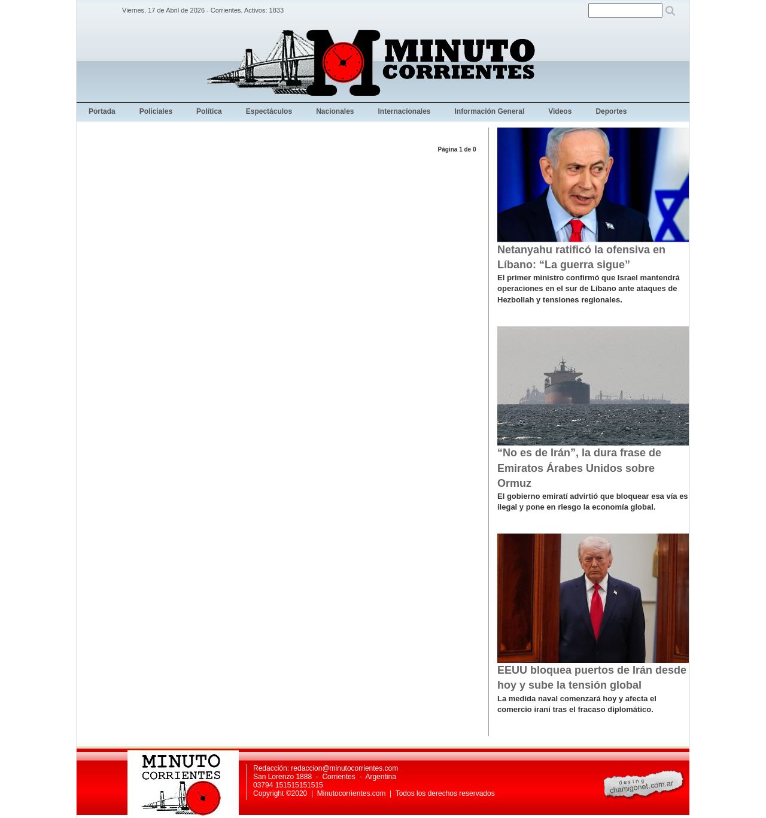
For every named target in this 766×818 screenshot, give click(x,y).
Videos (560, 111)
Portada (102, 111)
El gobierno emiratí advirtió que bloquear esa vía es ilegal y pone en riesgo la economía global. (592, 501)
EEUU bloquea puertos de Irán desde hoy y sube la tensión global (591, 677)
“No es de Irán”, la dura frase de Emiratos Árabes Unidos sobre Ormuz (579, 468)
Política (209, 111)
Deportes (611, 111)
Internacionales (404, 111)
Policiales (155, 111)
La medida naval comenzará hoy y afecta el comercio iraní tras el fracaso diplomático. (576, 704)
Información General (490, 111)
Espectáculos (269, 111)
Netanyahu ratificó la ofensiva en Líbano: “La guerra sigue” (581, 257)
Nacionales (335, 111)
